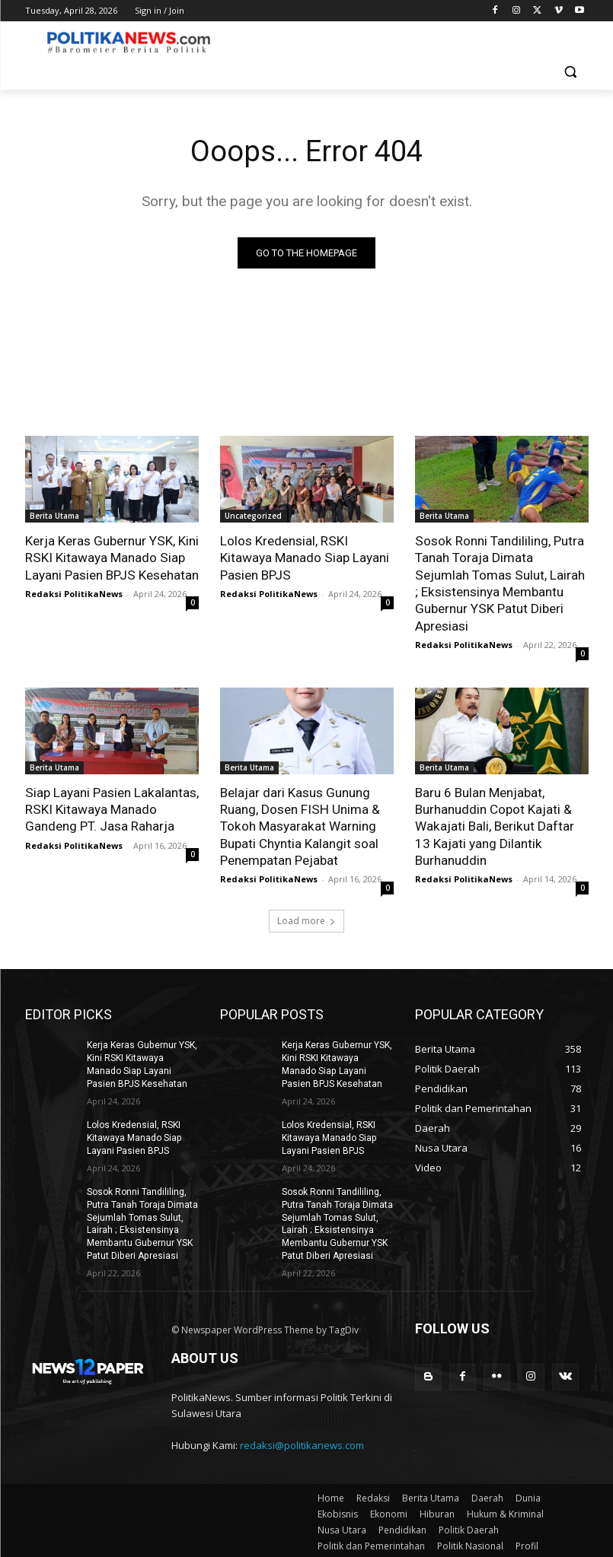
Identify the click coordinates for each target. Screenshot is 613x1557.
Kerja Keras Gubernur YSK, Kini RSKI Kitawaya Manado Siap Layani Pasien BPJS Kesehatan (111, 557)
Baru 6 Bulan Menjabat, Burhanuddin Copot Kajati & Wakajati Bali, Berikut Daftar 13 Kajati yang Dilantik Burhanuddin (494, 825)
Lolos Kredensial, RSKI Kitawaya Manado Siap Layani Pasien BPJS (304, 557)
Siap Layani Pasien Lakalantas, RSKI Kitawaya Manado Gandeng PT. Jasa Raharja (111, 808)
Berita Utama (54, 515)
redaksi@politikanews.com (302, 1442)
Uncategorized (253, 515)
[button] (571, 72)
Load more (306, 919)
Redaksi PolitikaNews (74, 593)
